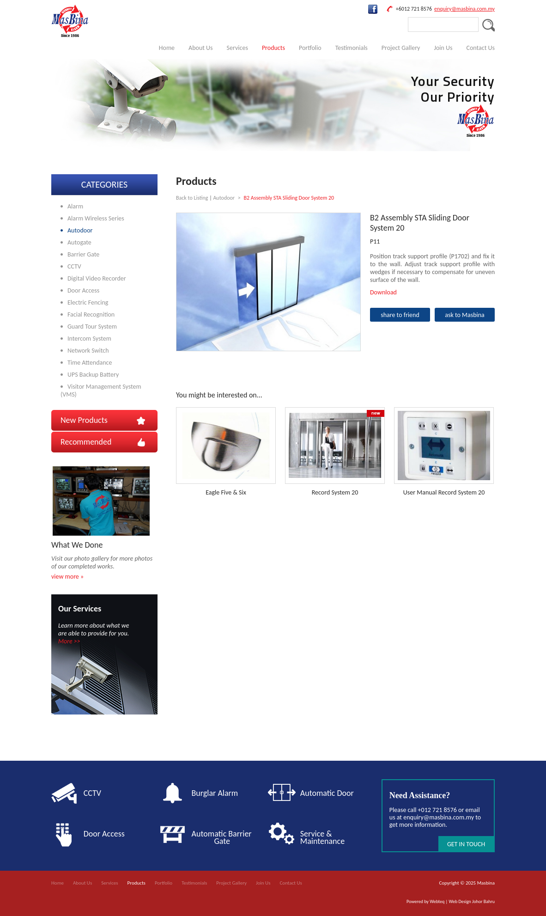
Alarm (75, 206)
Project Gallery (401, 48)
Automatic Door (327, 793)
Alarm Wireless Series (95, 218)
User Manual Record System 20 (444, 492)
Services (237, 48)
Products (273, 48)
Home (167, 48)
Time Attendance (89, 362)
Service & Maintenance (322, 837)
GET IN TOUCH (466, 844)
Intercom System (89, 338)
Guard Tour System (92, 326)
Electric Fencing (87, 302)
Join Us (443, 48)
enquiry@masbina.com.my (464, 9)
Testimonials (351, 48)
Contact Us (480, 48)
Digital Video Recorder (96, 278)
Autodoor (79, 230)
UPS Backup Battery (93, 375)
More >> (69, 641)
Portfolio (310, 48)
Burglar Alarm (215, 793)
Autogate (79, 242)
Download (383, 292)
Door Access (83, 290)
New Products (84, 420)
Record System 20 (335, 492)
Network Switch (88, 350)
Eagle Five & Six (226, 492)
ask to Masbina (465, 315)
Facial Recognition (91, 314)
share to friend (400, 315)
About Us (200, 48)
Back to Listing (192, 198)
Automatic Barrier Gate (223, 837)
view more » (67, 576)
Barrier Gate (83, 254)
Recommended (86, 442)
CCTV (74, 266)
